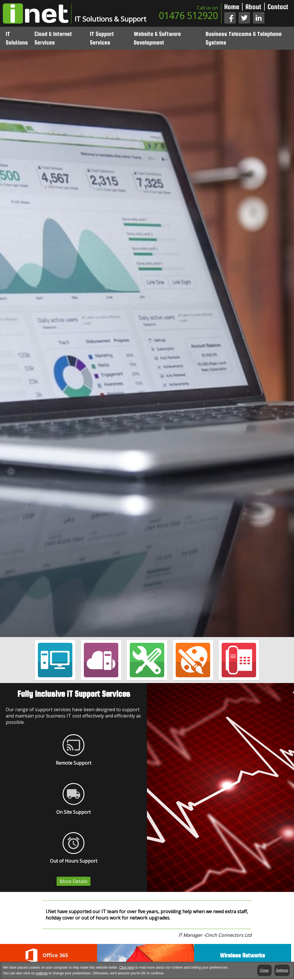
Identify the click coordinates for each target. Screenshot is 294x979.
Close (265, 970)
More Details (74, 881)
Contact (278, 7)
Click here (126, 967)
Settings (282, 970)
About (253, 7)
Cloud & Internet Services (53, 38)
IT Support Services (102, 38)
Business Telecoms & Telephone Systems (244, 38)
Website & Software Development (157, 38)
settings (42, 973)
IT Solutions (17, 38)
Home (231, 7)
